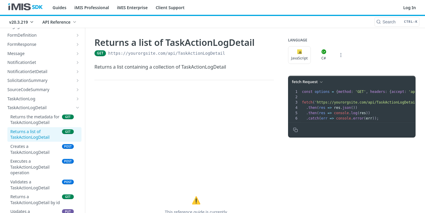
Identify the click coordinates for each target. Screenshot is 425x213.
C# (323, 55)
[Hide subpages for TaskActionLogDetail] (77, 107)
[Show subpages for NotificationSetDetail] (77, 71)
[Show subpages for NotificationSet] (77, 62)
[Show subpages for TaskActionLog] (77, 98)
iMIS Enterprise (132, 7)
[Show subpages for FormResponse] (77, 44)
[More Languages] (340, 55)
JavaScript (299, 55)
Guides (59, 7)
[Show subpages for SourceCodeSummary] (77, 89)
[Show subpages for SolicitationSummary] (77, 80)
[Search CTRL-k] (397, 21)
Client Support (170, 7)
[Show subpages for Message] (77, 53)
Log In (409, 7)
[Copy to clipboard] (295, 129)
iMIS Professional (91, 7)
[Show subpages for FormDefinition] (77, 35)
